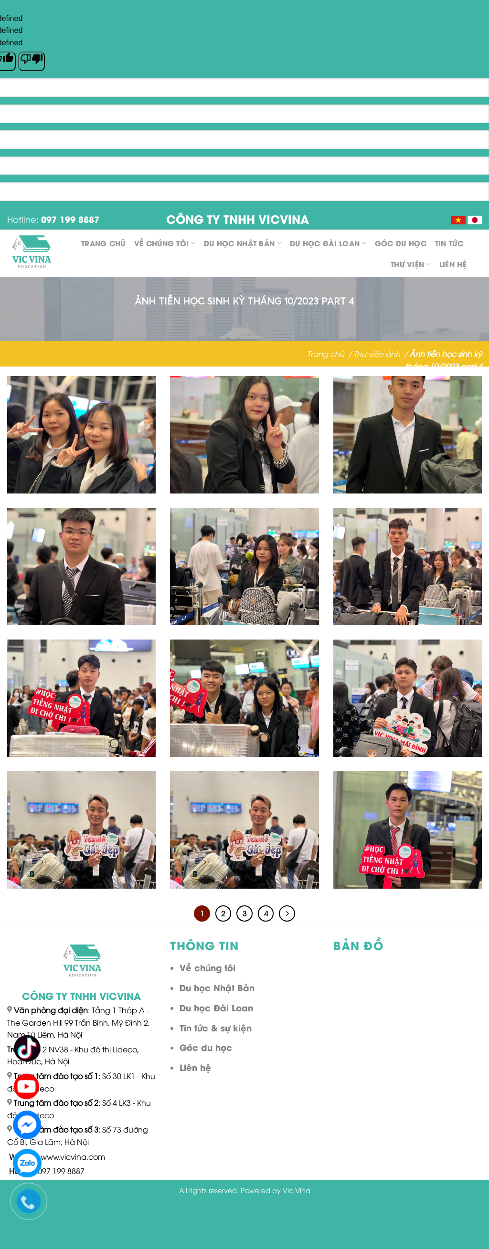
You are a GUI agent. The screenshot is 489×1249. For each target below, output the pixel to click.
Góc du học (400, 243)
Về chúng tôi (164, 243)
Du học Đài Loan (328, 243)
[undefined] (31, 61)
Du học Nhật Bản (242, 243)
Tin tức (449, 243)
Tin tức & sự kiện (216, 1027)
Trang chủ (103, 243)
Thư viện (411, 264)
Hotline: (53, 219)
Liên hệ (453, 264)
